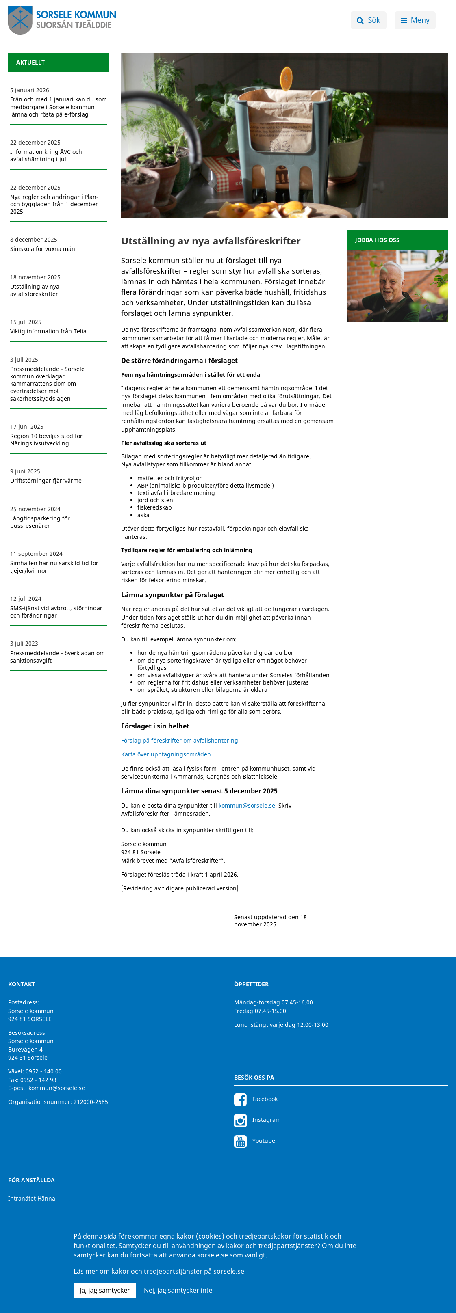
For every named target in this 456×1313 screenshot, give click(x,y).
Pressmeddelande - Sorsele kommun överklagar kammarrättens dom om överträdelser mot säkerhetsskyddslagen (47, 383)
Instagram (257, 1119)
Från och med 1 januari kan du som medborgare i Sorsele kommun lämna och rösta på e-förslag (58, 107)
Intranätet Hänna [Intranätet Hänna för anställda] (31, 1198)
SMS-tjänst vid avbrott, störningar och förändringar (56, 612)
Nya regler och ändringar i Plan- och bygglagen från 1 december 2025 (54, 204)
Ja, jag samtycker (105, 1290)
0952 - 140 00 (44, 1071)
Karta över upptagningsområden (166, 754)
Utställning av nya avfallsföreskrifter (34, 290)
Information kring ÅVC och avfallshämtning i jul (46, 155)
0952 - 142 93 (38, 1080)
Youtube (254, 1141)
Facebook (256, 1099)
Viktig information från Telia (48, 331)
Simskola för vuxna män (42, 249)
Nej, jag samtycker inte (178, 1290)
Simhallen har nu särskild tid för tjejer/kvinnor (54, 566)
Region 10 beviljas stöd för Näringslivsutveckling (46, 439)
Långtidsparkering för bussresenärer (40, 522)
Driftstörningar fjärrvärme (46, 480)
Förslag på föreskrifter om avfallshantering (179, 740)
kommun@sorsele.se (247, 805)
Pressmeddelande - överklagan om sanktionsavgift (57, 657)
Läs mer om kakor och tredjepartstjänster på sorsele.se (159, 1271)
